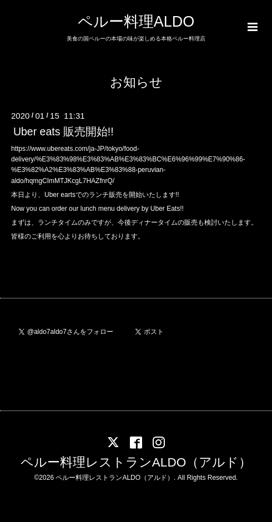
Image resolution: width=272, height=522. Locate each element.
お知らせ (136, 82)
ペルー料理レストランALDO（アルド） (136, 462)
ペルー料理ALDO (136, 21)
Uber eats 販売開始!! (63, 131)
